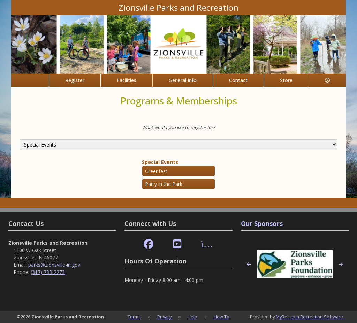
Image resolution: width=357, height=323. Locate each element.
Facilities (126, 80)
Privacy (164, 317)
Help (192, 317)
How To (221, 317)
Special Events (160, 162)
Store (286, 80)
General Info (183, 80)
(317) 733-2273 (48, 272)
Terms (134, 317)
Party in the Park (163, 184)
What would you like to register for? (178, 127)
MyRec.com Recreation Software (309, 317)
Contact (238, 80)
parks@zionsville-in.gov (54, 264)
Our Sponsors (262, 223)
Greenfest (156, 171)
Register (74, 80)
